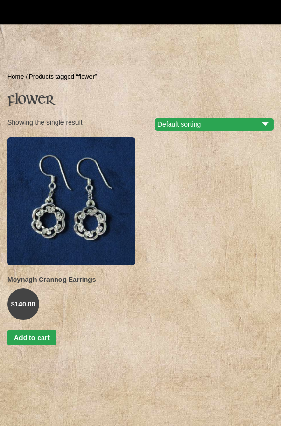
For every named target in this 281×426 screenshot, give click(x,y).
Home (15, 76)
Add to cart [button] (32, 338)
